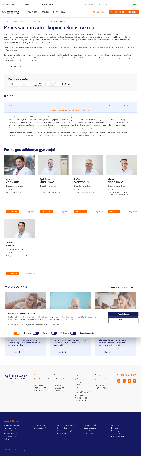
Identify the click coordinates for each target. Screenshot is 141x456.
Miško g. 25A (61, 380)
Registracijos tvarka (38, 427)
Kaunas (25, 85)
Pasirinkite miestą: (18, 80)
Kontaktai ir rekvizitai (11, 427)
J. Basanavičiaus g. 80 (105, 380)
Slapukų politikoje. (53, 443)
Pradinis (6, 21)
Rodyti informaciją (87, 452)
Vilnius (13, 85)
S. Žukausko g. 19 (42, 380)
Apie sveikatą (47, 4)
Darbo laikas (10, 4)
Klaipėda (38, 85)
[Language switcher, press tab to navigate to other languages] (136, 4)
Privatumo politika (90, 427)
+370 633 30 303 (98, 12)
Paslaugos (32, 12)
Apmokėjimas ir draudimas (67, 427)
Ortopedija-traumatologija (27, 21)
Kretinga (66, 85)
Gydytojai (46, 12)
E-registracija (13, 213)
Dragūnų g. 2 (81, 380)
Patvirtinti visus (123, 433)
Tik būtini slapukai (123, 438)
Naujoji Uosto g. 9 (83, 393)
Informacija (59, 12)
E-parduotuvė (30, 4)
